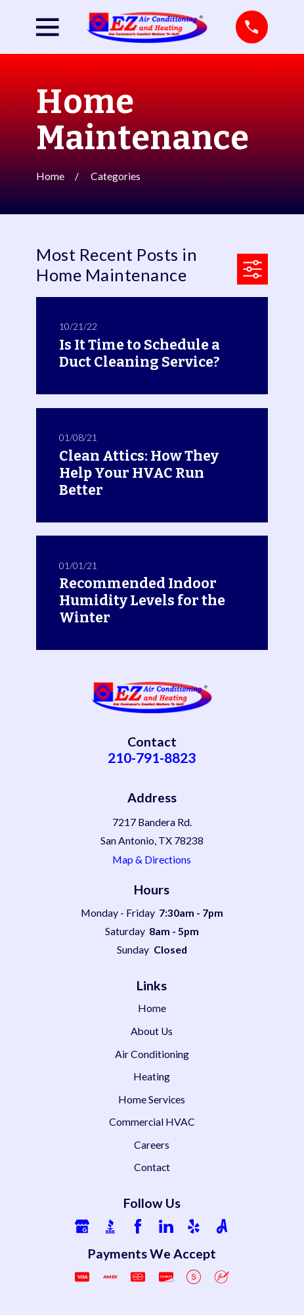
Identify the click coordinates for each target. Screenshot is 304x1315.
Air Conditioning (152, 1054)
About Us (152, 1031)
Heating (151, 1076)
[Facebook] (138, 1226)
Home (152, 1008)
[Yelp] (193, 1226)
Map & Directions (151, 859)
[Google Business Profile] (82, 1226)
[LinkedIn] (166, 1226)
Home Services (151, 1099)
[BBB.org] (110, 1226)
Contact (152, 1167)
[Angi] (222, 1226)
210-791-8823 (152, 757)
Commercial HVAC (152, 1122)
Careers (151, 1145)
